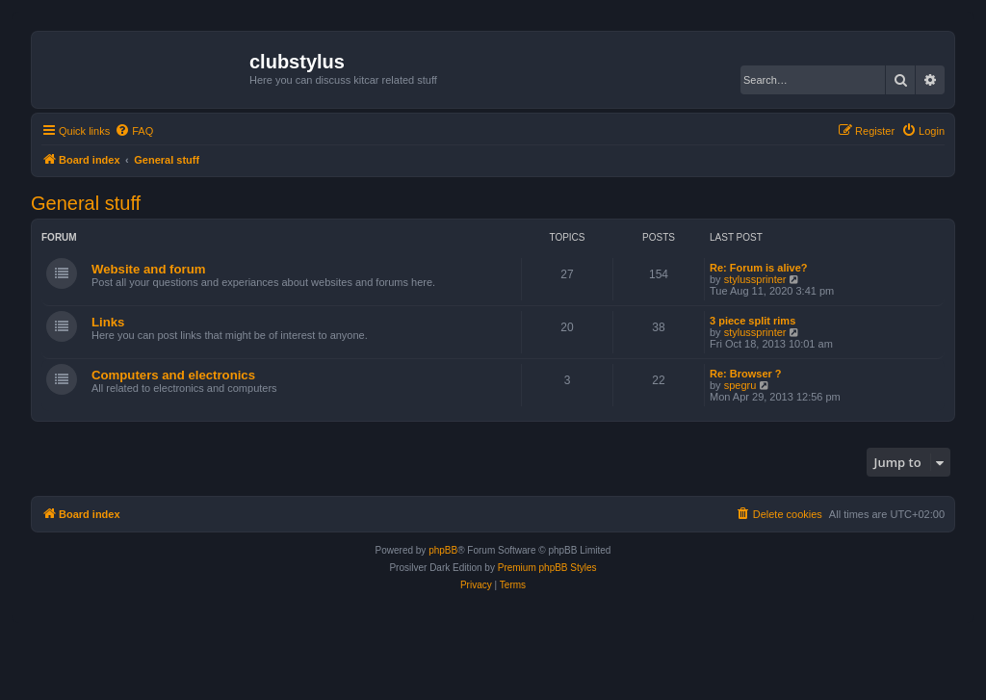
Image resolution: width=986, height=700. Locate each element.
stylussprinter (755, 279)
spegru (740, 385)
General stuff (86, 203)
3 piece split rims (752, 320)
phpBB (442, 550)
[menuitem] (134, 131)
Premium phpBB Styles (547, 567)
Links (107, 322)
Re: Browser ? (746, 373)
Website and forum (148, 269)
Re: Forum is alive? (758, 267)
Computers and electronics (173, 375)
